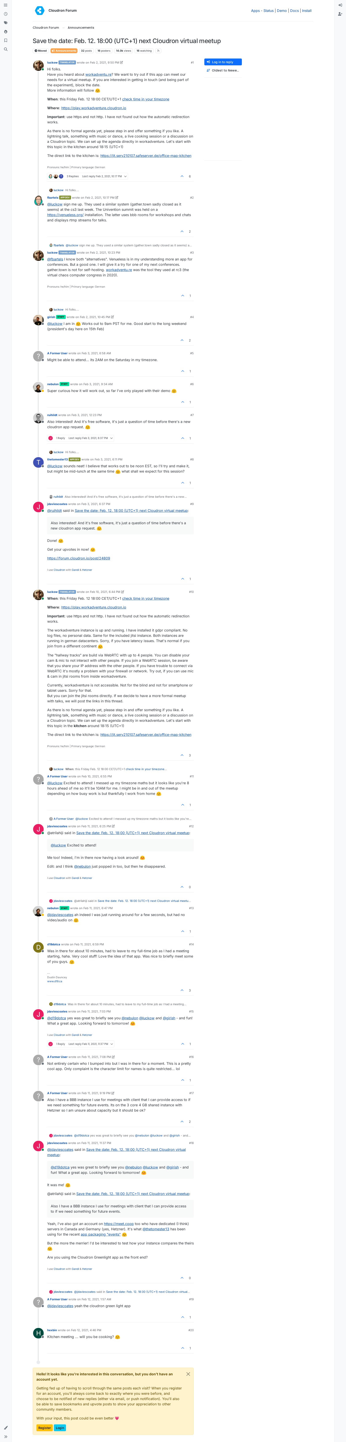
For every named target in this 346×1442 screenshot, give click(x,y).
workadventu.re (98, 74)
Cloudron (59, 569)
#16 (191, 1057)
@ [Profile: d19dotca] (56, 1018)
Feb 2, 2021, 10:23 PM (105, 252)
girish (51, 317)
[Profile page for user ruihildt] (38, 418)
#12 (191, 826)
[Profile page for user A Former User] (38, 356)
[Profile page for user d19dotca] (38, 947)
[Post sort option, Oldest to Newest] (223, 70)
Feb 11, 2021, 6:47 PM (98, 908)
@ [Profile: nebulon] (82, 866)
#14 (191, 944)
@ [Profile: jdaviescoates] (60, 914)
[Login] (340, 5)
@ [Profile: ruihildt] (54, 510)
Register (44, 1428)
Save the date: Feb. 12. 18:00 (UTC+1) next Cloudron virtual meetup (131, 510)
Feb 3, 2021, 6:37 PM (95, 504)
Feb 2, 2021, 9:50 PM (104, 62)
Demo (282, 10)
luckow (52, 62)
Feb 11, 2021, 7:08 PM (96, 1057)
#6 (192, 384)
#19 (191, 1299)
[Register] (340, 14)
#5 (192, 353)
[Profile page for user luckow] (38, 65)
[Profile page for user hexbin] (38, 1333)
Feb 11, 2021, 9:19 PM (96, 1093)
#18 (191, 1143)
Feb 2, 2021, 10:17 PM (100, 197)
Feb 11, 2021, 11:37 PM (96, 1143)
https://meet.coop (119, 1223)
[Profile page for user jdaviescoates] (38, 507)
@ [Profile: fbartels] (55, 259)
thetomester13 (57, 459)
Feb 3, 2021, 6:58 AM (96, 353)
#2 (192, 197)
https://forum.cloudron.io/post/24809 (78, 558)
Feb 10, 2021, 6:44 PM (105, 592)
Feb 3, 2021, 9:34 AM (98, 384)
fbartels (52, 197)
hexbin (52, 1330)
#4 (192, 317)
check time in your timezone (145, 99)
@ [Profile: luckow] (54, 204)
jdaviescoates (57, 504)
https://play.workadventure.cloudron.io (93, 108)
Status (268, 10)
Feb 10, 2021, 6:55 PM (97, 776)
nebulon (53, 384)
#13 (191, 908)
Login (60, 1428)
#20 (191, 1330)
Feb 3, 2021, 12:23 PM (86, 415)
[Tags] (6, 22)
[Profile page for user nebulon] (38, 387)
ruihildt (52, 415)
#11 (192, 776)
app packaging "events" (101, 1234)
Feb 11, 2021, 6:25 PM (96, 826)
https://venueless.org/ (65, 215)
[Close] (188, 1374)
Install (307, 10)
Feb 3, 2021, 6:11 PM (108, 459)
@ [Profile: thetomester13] (156, 1229)
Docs (294, 10)
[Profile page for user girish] (38, 320)
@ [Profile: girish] (169, 1018)
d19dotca (53, 944)
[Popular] (6, 31)
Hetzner (87, 569)
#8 (192, 459)
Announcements (64, 50)
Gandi (75, 569)
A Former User (57, 353)
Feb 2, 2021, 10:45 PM (95, 317)
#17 (191, 1093)
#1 (192, 62)
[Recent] (6, 14)
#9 (192, 504)
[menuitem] (340, 5)
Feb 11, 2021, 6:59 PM (89, 944)
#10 (191, 592)
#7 (192, 415)
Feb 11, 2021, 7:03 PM (96, 1011)
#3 (192, 252)
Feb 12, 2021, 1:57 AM (96, 1299)
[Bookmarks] (6, 40)
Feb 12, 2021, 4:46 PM (86, 1330)
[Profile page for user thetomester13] (38, 462)
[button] (6, 1427)
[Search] (6, 49)
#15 (191, 1011)
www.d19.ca (54, 981)
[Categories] (6, 5)
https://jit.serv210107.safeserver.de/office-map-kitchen (145, 155)
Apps (255, 10)
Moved (41, 50)
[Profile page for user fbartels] (38, 200)
